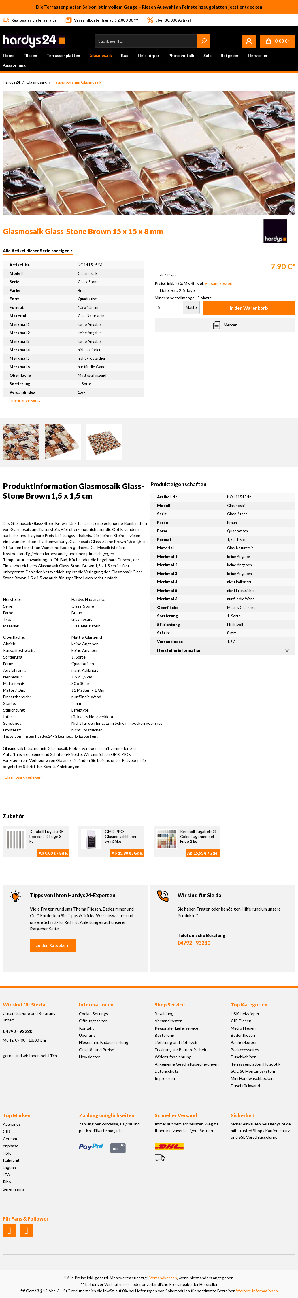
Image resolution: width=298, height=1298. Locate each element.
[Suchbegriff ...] (146, 41)
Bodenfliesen (243, 1035)
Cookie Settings (93, 1013)
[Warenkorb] (277, 41)
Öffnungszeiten (93, 1020)
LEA (6, 1174)
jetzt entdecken (245, 7)
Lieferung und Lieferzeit (176, 1042)
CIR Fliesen (241, 1020)
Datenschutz (166, 1071)
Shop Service (170, 1005)
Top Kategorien (249, 1005)
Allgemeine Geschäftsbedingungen (187, 1064)
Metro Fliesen (243, 1027)
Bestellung (164, 1035)
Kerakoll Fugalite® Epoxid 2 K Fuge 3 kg (46, 836)
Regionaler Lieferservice (176, 1027)
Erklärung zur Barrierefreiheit (181, 1049)
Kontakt (86, 1027)
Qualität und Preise (96, 1049)
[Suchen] (203, 41)
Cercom (10, 1138)
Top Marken (17, 1115)
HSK (7, 1153)
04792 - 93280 (194, 943)
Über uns (87, 1035)
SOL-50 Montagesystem (253, 1071)
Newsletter (89, 1056)
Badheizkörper (244, 1042)
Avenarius (12, 1124)
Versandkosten (168, 1020)
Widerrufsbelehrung (173, 1056)
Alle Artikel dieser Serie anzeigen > (38, 250)
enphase (10, 1145)
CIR (6, 1131)
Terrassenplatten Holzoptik (255, 1064)
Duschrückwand (245, 1085)
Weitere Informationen (257, 1290)
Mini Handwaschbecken (252, 1078)
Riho (7, 1181)
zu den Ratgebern (52, 945)
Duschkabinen (243, 1056)
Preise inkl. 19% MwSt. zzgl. (193, 283)
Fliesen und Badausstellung (103, 1042)
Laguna (9, 1167)
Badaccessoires (245, 1049)
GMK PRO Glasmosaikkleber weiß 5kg (121, 836)
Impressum (165, 1078)
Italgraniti (11, 1160)
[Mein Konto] (249, 41)
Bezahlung (164, 1013)
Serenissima (13, 1189)
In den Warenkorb (249, 308)
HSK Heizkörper (245, 1013)
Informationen (96, 1005)
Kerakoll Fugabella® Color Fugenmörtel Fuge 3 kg (198, 836)
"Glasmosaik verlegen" (23, 777)
